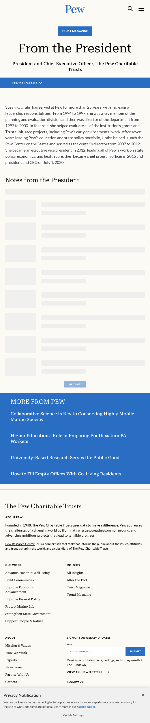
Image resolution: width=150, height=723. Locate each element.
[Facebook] (69, 690)
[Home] (43, 506)
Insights (73, 565)
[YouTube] (96, 690)
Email (70, 644)
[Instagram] (76, 690)
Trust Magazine (75, 31)
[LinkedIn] (83, 690)
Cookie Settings (73, 717)
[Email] (96, 651)
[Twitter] (90, 690)
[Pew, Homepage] (75, 8)
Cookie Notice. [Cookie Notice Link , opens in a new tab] (86, 709)
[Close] (143, 698)
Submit (135, 651)
